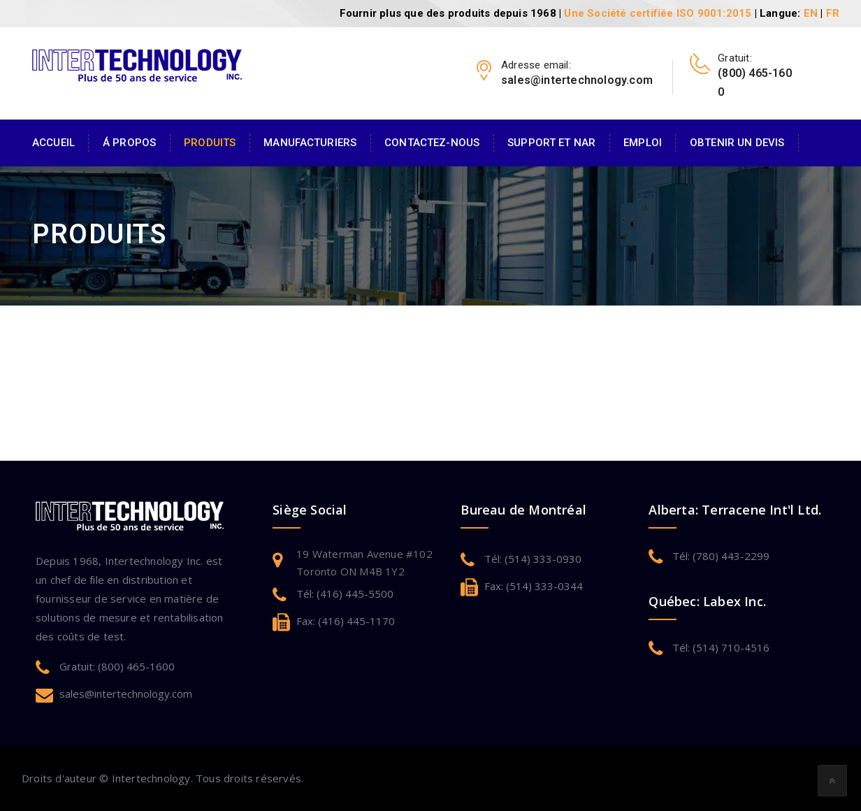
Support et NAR (551, 142)
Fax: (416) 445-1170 (345, 621)
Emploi (642, 142)
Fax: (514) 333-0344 (533, 586)
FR (832, 13)
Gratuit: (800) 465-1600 (117, 666)
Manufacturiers (309, 142)
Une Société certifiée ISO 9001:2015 (657, 13)
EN (811, 13)
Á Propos (129, 142)
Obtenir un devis (737, 142)
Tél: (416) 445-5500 (344, 594)
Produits (210, 142)
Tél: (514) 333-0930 (532, 559)
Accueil (53, 142)
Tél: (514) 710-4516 (720, 647)
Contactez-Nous (431, 142)
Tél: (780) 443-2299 (720, 556)
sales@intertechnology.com (125, 694)
